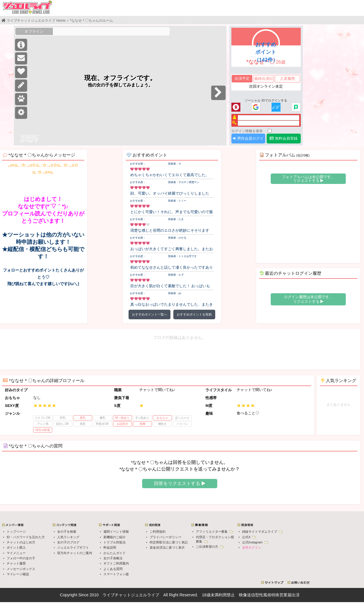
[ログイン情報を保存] (270, 131)
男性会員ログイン (248, 139)
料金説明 (109, 547)
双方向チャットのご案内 (74, 553)
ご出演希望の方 (210, 546)
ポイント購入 (16, 547)
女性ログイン (251, 547)
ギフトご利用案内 (116, 563)
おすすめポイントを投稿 (194, 314)
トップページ (16, 531)
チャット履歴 (16, 563)
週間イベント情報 (116, 531)
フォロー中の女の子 (21, 558)
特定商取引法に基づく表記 (169, 542)
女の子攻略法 (112, 558)
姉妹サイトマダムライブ (262, 531)
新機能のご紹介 (114, 537)
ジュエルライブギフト (73, 547)
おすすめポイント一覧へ (149, 314)
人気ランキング (68, 537)
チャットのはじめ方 (21, 542)
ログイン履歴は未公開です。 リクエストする (308, 299)
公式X (249, 537)
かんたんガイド (114, 553)
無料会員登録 (284, 138)
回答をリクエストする (179, 483)
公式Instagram (255, 542)
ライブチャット (117, 595)
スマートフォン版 (116, 574)
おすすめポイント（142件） (266, 52)
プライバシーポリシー (165, 537)
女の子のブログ (68, 542)
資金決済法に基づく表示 (167, 547)
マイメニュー (16, 553)
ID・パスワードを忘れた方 (26, 537)
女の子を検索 (66, 531)
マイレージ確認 (18, 574)
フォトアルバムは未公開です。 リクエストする (308, 179)
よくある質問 (112, 569)
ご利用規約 (158, 531)
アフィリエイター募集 (214, 531)
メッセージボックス (21, 569)
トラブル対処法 (114, 542)
